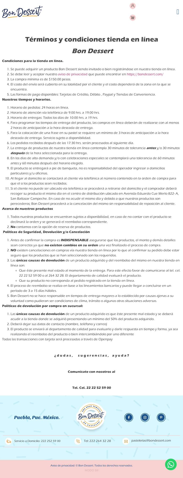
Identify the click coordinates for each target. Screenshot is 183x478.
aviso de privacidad (72, 74)
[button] (178, 12)
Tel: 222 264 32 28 (97, 441)
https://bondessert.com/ (145, 74)
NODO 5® (91, 470)
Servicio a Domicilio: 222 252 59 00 (37, 441)
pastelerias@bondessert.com (151, 440)
